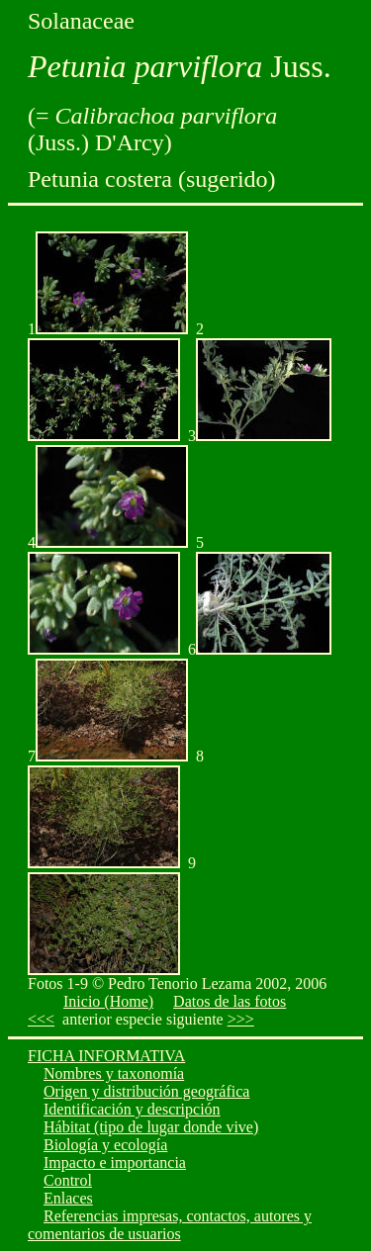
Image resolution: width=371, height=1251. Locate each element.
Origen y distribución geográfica (146, 1091)
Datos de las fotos (229, 1001)
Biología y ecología (105, 1144)
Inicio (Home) (108, 1001)
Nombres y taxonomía (114, 1073)
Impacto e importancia (115, 1162)
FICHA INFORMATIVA (106, 1055)
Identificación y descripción (132, 1109)
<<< (41, 1019)
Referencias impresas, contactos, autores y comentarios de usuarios (170, 1224)
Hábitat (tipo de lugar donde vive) (151, 1126)
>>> (241, 1019)
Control (68, 1180)
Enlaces (68, 1198)
